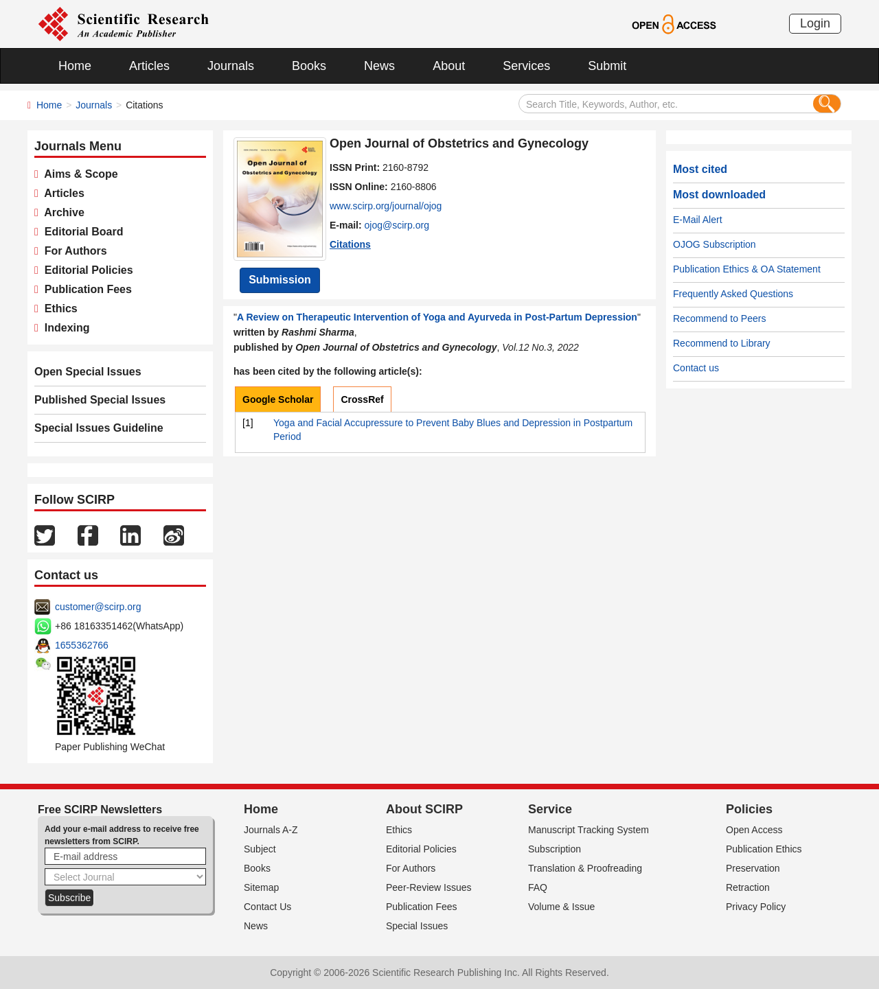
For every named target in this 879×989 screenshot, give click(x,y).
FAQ (537, 887)
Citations (350, 244)
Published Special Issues (99, 400)
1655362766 (82, 645)
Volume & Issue (561, 906)
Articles (149, 66)
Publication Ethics (764, 848)
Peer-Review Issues (429, 887)
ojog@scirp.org (397, 225)
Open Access (754, 829)
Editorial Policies (85, 270)
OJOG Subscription (714, 244)
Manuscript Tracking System (588, 829)
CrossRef (362, 399)
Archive (61, 212)
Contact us (696, 367)
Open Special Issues (87, 371)
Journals (230, 66)
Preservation (753, 868)
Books (309, 66)
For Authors (72, 251)
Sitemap (261, 887)
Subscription (554, 848)
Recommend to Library (721, 343)
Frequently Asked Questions (733, 293)
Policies (749, 809)
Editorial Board (81, 231)
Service (550, 809)
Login (815, 23)
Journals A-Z (271, 829)
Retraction (748, 887)
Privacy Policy (756, 906)
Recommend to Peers (719, 318)
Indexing (64, 328)
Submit (607, 66)
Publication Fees (85, 289)
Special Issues (417, 925)
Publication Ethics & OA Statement (747, 269)
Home (74, 66)
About (449, 66)
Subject (260, 848)
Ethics (58, 308)
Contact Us (267, 906)
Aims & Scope (78, 174)
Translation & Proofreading (585, 868)
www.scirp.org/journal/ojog (386, 205)
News (379, 66)
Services (526, 66)
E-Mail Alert (697, 219)
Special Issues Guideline (98, 428)
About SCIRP (424, 809)
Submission (280, 280)
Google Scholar (277, 399)
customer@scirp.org (98, 606)
